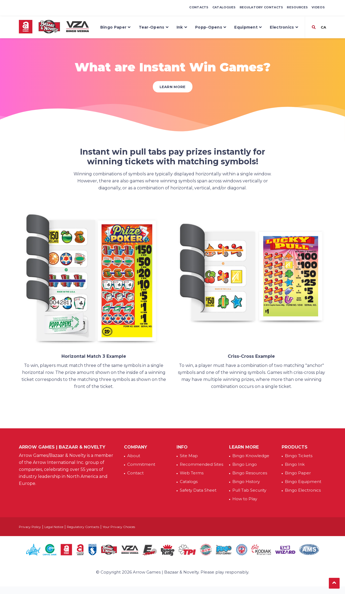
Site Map (189, 455)
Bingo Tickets (298, 455)
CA (323, 27)
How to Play (244, 498)
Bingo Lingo (244, 464)
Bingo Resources (249, 472)
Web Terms (191, 472)
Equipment (248, 27)
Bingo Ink (295, 464)
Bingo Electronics (303, 490)
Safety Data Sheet (198, 490)
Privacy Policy (30, 527)
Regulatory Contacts (261, 7)
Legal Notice (53, 527)
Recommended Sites (201, 464)
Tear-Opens (153, 27)
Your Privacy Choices (119, 527)
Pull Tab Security (249, 490)
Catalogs (189, 481)
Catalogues (224, 7)
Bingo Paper (115, 27)
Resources (297, 7)
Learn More (173, 87)
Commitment (141, 464)
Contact (135, 472)
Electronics (284, 27)
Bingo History (246, 481)
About (133, 455)
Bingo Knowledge (250, 455)
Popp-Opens (210, 27)
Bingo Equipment (303, 481)
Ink (182, 27)
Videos (318, 7)
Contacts (198, 7)
